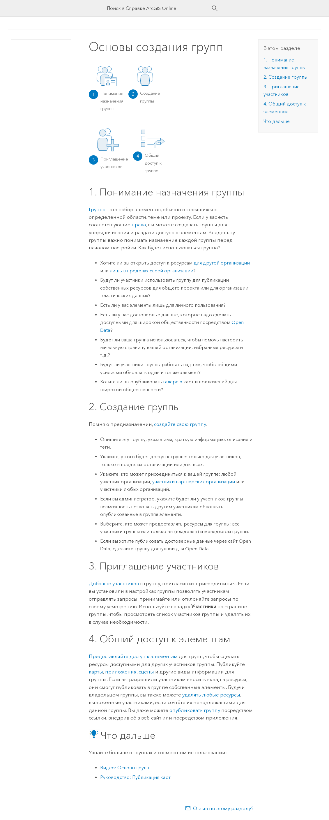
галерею (172, 382)
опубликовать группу (194, 710)
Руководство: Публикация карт (135, 777)
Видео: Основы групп (124, 767)
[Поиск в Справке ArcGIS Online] (159, 8)
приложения (121, 672)
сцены (146, 672)
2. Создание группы (285, 77)
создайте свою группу (180, 424)
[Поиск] (214, 8)
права (139, 225)
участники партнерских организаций (193, 481)
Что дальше (276, 121)
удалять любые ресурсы (211, 695)
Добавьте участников (114, 583)
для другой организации (222, 263)
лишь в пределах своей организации (151, 271)
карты (96, 672)
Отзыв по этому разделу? (223, 808)
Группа (97, 209)
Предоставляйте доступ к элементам (133, 656)
